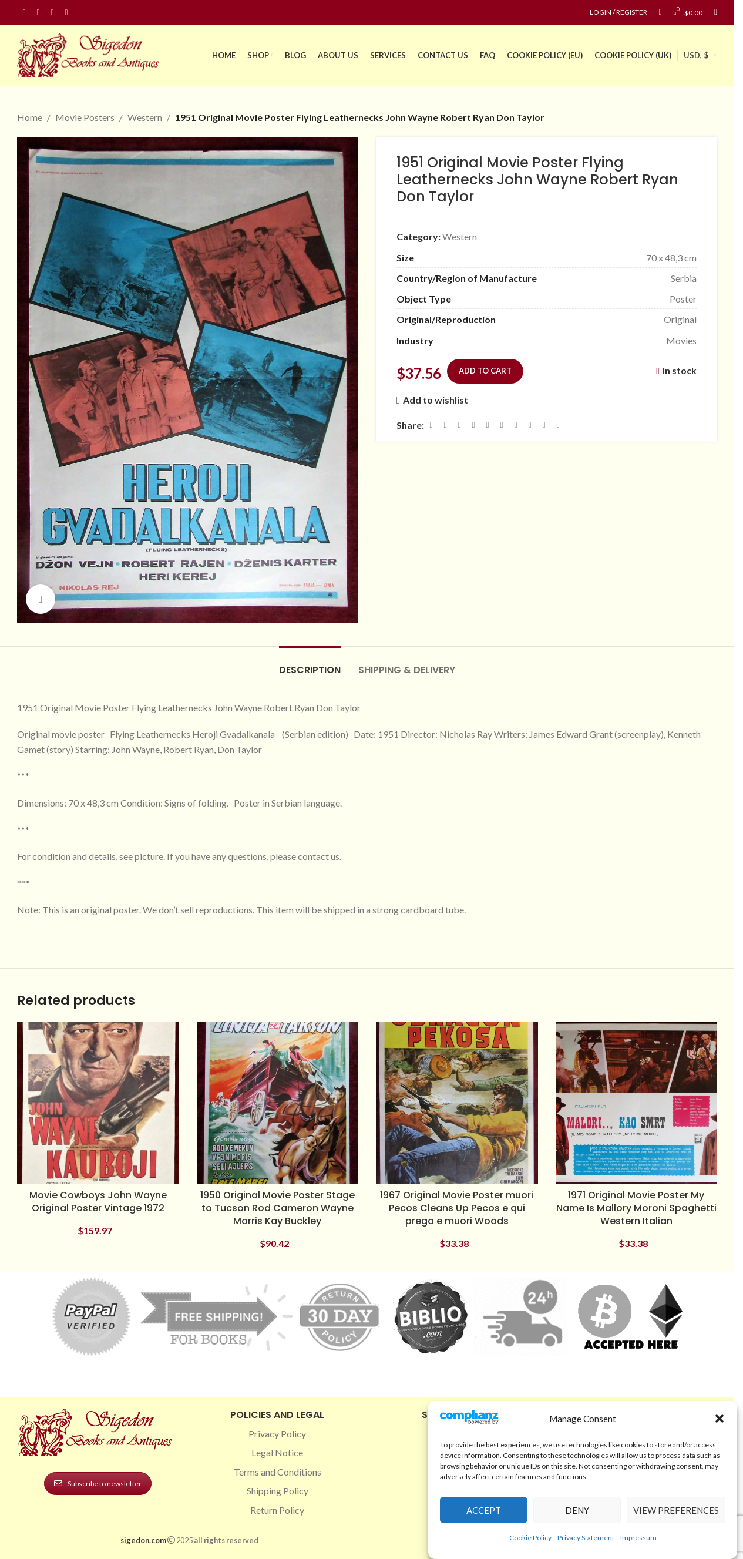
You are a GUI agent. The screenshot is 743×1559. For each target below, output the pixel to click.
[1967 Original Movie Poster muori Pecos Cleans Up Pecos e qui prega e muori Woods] (457, 1103)
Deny (577, 1510)
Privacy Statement (585, 1537)
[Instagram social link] (38, 13)
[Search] (715, 12)
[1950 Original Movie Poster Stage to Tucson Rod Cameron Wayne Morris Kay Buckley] (278, 1103)
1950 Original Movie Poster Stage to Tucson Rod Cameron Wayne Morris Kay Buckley (277, 1208)
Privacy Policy (277, 1433)
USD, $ (696, 55)
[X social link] (445, 425)
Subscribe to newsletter (98, 1483)
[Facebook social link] (24, 13)
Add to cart (485, 370)
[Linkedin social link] (66, 13)
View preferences (676, 1510)
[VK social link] (530, 425)
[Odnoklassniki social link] (502, 425)
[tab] (310, 664)
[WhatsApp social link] (516, 425)
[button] (719, 1418)
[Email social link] (459, 425)
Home (29, 117)
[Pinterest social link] (52, 13)
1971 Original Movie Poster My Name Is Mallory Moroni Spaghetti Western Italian (636, 1208)
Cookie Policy (530, 1537)
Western (144, 117)
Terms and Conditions (277, 1471)
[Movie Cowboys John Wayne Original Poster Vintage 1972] (98, 1103)
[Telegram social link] (544, 425)
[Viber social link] (558, 425)
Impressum (638, 1537)
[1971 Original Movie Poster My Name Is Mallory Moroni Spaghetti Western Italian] (637, 1103)
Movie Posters (85, 117)
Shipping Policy (277, 1490)
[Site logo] (90, 53)
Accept (483, 1510)
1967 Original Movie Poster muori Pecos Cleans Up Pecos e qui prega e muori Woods (456, 1208)
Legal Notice (277, 1452)
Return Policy (277, 1510)
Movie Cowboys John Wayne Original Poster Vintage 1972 (98, 1201)
